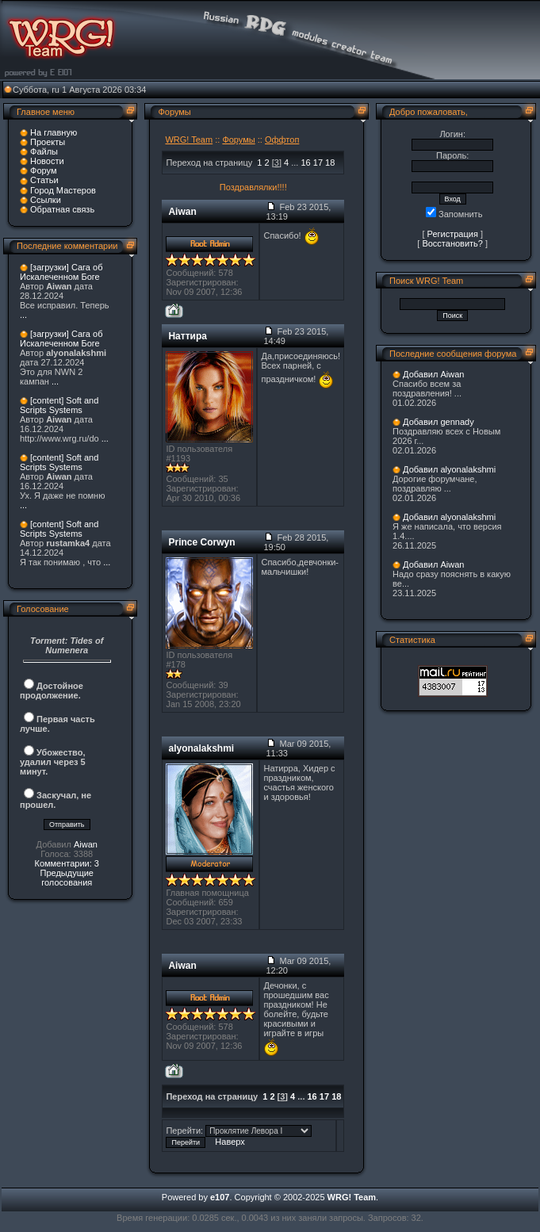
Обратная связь (62, 209)
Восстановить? (452, 243)
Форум (43, 170)
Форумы (238, 139)
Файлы (44, 151)
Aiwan (86, 844)
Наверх (229, 1141)
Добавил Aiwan (433, 374)
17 (318, 162)
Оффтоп (282, 139)
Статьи (44, 180)
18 (330, 162)
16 (305, 162)
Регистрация (452, 234)
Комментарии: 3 (66, 863)
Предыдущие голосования (66, 877)
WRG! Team (189, 139)
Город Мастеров (63, 190)
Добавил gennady (438, 422)
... (23, 314)
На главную (53, 132)
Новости (47, 161)
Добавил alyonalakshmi (449, 469)
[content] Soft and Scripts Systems (59, 405)
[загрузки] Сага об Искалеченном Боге (61, 271)
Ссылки (45, 200)
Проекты (47, 142)
